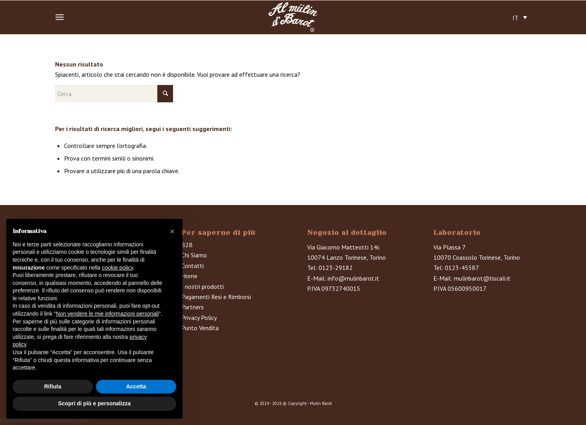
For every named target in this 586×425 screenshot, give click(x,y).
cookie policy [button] (117, 267)
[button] (172, 231)
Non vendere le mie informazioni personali (107, 313)
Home (189, 276)
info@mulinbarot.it (353, 278)
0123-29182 (336, 268)
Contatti (192, 266)
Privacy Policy (199, 318)
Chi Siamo (194, 255)
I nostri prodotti (202, 286)
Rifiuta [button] (52, 386)
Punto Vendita (200, 328)
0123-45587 (462, 268)
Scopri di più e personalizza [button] (94, 403)
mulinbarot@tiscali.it (482, 278)
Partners (192, 307)
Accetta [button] (136, 386)
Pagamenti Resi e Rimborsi (216, 297)
